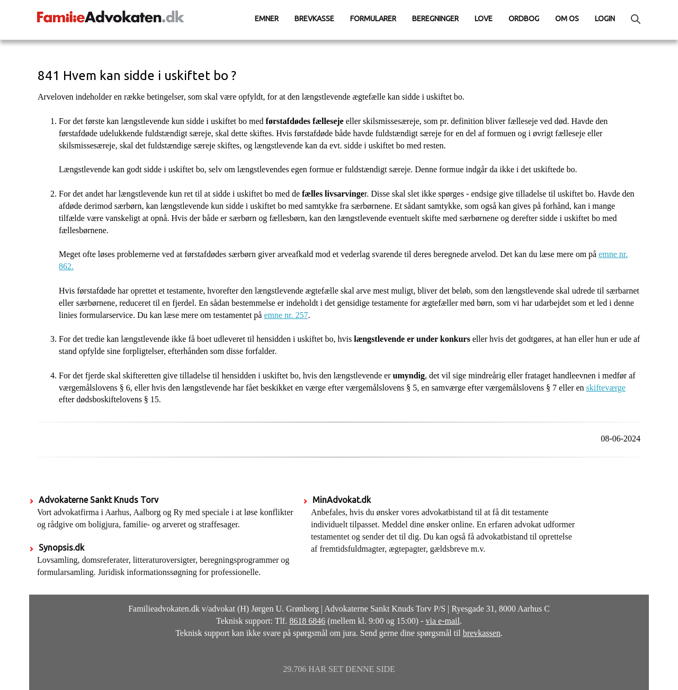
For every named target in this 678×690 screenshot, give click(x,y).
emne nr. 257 (286, 315)
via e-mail (443, 620)
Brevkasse (314, 18)
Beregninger (435, 18)
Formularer (373, 18)
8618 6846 (307, 620)
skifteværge (606, 387)
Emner (267, 18)
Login (605, 18)
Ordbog (523, 18)
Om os (567, 18)
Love (484, 18)
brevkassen (482, 633)
